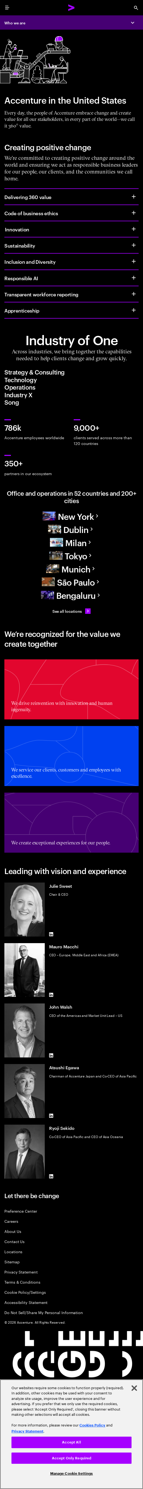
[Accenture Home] (71, 7)
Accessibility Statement (25, 1302)
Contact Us (14, 1241)
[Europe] (71, 529)
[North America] (71, 516)
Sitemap (12, 1261)
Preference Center (20, 1211)
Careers (11, 1221)
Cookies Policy (92, 1425)
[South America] (71, 582)
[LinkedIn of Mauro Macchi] (51, 994)
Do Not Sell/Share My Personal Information (43, 1312)
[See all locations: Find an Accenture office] (71, 611)
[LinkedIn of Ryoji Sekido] (51, 1176)
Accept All (71, 1442)
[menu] (7, 7)
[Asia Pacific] (71, 555)
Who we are (14, 22)
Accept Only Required (71, 1458)
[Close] (134, 1388)
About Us (12, 1231)
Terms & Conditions (22, 1282)
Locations (13, 1251)
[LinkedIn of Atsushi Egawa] (51, 1115)
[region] (71, 1434)
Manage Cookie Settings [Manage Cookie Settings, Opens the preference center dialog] (71, 1473)
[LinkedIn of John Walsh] (51, 1055)
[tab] (71, 372)
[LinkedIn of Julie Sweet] (51, 934)
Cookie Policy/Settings (25, 1292)
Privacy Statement (21, 1272)
